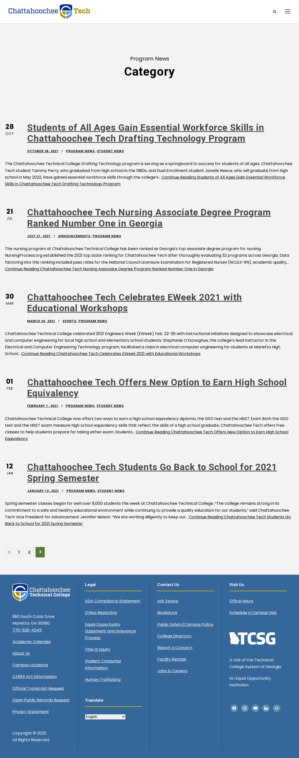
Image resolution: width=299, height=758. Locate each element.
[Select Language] (105, 717)
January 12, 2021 (43, 491)
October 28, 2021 (43, 151)
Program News (80, 151)
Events (69, 321)
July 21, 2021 (39, 236)
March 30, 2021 (41, 321)
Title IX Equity (97, 649)
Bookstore (167, 612)
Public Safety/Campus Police (185, 624)
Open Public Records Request (41, 700)
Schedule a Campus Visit (253, 612)
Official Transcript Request (38, 688)
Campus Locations (30, 665)
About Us (21, 653)
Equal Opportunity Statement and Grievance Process (110, 631)
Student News (110, 151)
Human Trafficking (102, 679)
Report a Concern (174, 648)
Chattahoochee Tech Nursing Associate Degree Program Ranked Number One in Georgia (149, 218)
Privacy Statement (30, 712)
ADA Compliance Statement (112, 601)
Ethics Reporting (101, 612)
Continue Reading (109, 269)
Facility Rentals (171, 659)
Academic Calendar (31, 642)
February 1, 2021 (42, 406)
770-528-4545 (27, 630)
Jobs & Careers (172, 671)
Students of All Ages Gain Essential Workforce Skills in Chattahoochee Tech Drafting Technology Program (145, 133)
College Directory (174, 636)
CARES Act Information (34, 676)
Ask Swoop (167, 601)
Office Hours (241, 601)
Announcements (74, 236)
